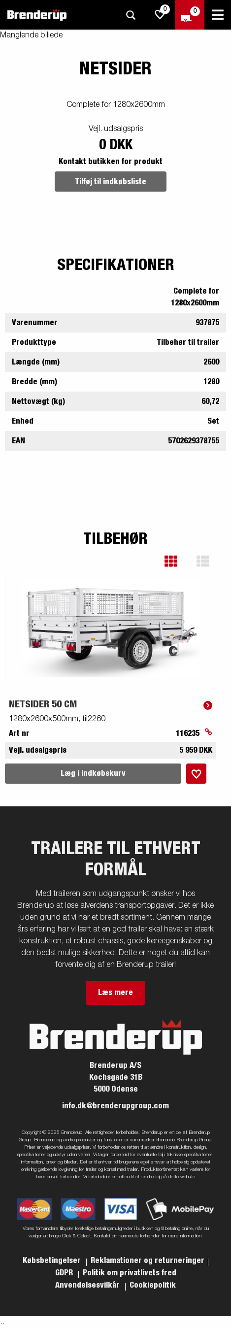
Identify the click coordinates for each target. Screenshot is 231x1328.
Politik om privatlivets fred (129, 1273)
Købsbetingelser (53, 1260)
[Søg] (130, 15)
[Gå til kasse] (189, 15)
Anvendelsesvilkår (88, 1285)
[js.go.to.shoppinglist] (160, 15)
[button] (178, 561)
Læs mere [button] (115, 992)
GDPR (65, 1273)
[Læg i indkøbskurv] (196, 774)
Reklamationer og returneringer (147, 1260)
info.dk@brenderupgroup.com (115, 1106)
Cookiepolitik (153, 1285)
